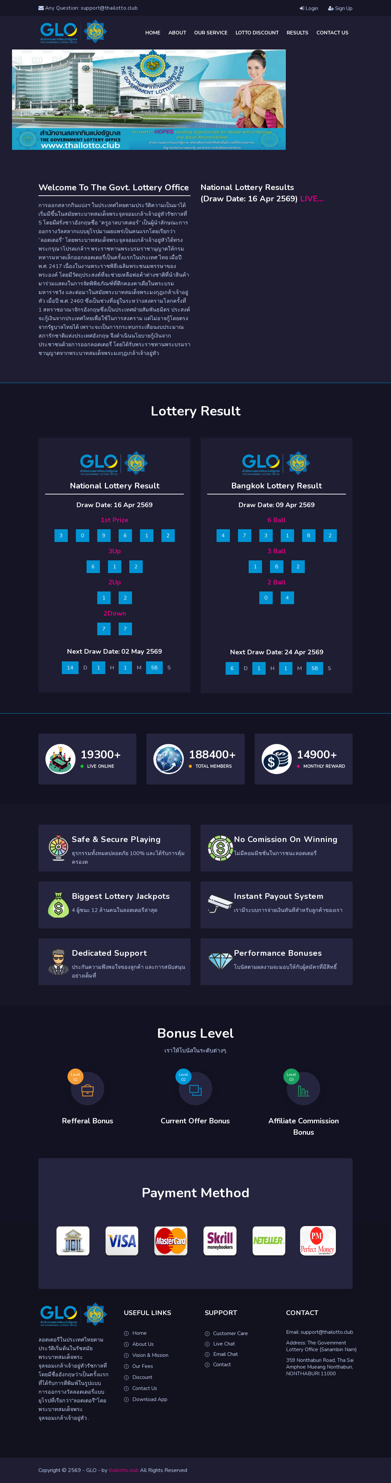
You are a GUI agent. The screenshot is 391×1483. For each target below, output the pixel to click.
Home (152, 32)
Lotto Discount (257, 32)
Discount (142, 1377)
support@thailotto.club (327, 1332)
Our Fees (142, 1366)
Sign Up (340, 8)
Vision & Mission (150, 1355)
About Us (143, 1344)
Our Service (211, 32)
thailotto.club (124, 1470)
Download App (149, 1399)
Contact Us (332, 32)
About (177, 32)
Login (309, 8)
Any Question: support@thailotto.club (88, 8)
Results (297, 32)
